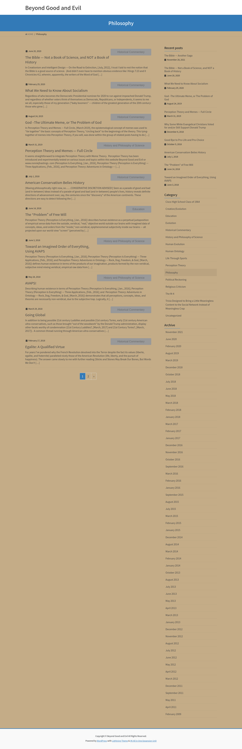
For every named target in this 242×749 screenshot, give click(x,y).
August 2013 (172, 579)
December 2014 (174, 537)
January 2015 (173, 530)
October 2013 (173, 572)
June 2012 (171, 657)
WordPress (102, 740)
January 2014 (173, 565)
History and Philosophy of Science (124, 145)
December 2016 (174, 445)
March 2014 (172, 551)
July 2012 (171, 650)
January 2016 (173, 487)
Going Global (35, 314)
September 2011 (174, 693)
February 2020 (173, 346)
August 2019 (172, 353)
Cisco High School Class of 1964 (183, 201)
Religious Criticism (176, 286)
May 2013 (171, 600)
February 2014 (173, 558)
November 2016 (174, 452)
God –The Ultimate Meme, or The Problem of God (63, 122)
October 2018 (173, 374)
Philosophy (172, 272)
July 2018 (171, 381)
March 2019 (172, 360)
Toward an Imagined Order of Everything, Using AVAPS (57, 248)
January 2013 (173, 622)
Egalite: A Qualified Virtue (45, 346)
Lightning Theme (120, 740)
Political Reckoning (176, 279)
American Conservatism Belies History (54, 182)
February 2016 (173, 480)
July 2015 (171, 508)
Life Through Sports (176, 258)
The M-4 (170, 293)
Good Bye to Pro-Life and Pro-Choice (184, 140)
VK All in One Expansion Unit (143, 740)
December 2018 (174, 367)
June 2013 (171, 593)
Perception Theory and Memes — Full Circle (58, 150)
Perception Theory (176, 265)
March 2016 (172, 473)
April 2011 (171, 707)
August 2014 (172, 544)
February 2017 (173, 431)
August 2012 (172, 643)
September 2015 (174, 494)
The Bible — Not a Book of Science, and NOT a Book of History (67, 59)
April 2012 (171, 671)
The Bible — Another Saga (178, 55)
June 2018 (171, 388)
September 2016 (174, 466)
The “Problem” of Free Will (45, 214)
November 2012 (174, 636)
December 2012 (174, 629)
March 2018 (172, 402)
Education (139, 209)
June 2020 (171, 339)
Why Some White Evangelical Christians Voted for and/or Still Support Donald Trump (189, 126)
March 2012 (172, 678)
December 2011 (174, 685)
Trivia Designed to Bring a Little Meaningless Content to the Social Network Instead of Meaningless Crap (190, 304)
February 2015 (173, 523)
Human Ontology (175, 251)
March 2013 (172, 615)
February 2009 (173, 714)
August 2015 (172, 501)
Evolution (171, 223)
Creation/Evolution (176, 208)
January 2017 (173, 438)
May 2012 (171, 664)
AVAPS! (30, 283)
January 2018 (173, 417)
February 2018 (173, 409)
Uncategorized (173, 315)
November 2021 (174, 332)
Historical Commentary (131, 52)
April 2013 (171, 608)
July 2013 (171, 586)
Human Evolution (175, 244)
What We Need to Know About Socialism (56, 90)
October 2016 (173, 459)
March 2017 (172, 424)
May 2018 (171, 395)
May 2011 (171, 700)
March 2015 (172, 516)
